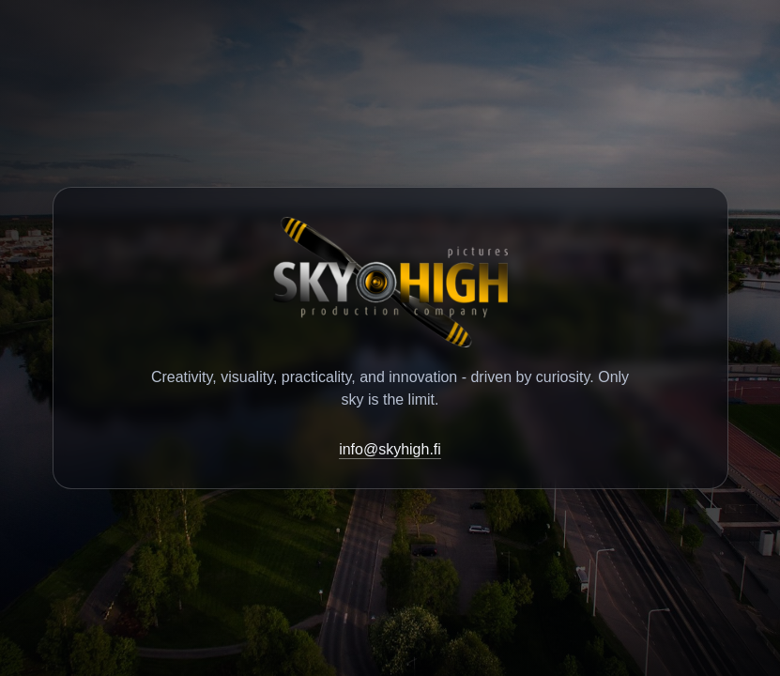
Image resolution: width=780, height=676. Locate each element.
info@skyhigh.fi (390, 449)
